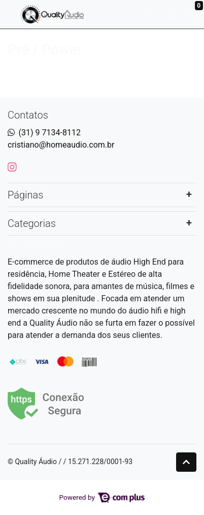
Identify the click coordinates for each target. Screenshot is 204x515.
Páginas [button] (25, 195)
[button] (172, 14)
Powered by (102, 497)
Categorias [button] (32, 223)
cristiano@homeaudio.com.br (61, 145)
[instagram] (12, 167)
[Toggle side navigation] (10, 13)
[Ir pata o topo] (186, 462)
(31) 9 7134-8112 (50, 132)
